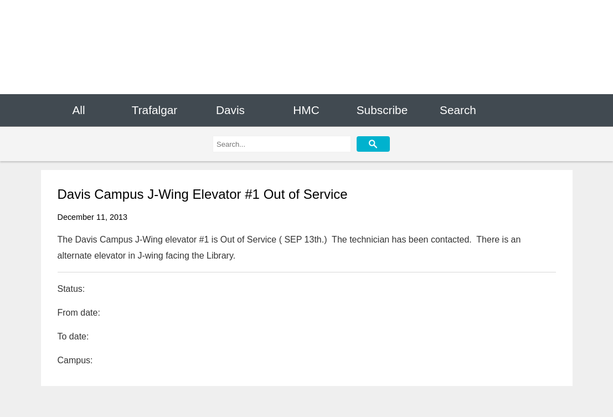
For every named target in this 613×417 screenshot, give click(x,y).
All (78, 110)
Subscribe (382, 110)
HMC (306, 110)
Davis (230, 110)
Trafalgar (154, 110)
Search (458, 110)
